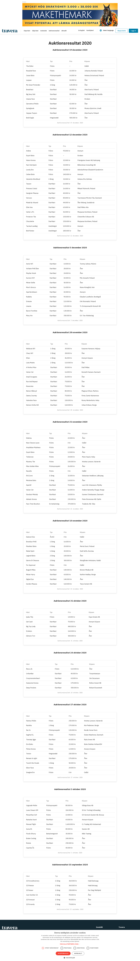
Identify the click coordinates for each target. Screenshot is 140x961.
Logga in (133, 31)
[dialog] (70, 945)
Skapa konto (121, 31)
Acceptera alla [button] (63, 953)
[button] (70, 944)
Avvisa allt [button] (78, 953)
